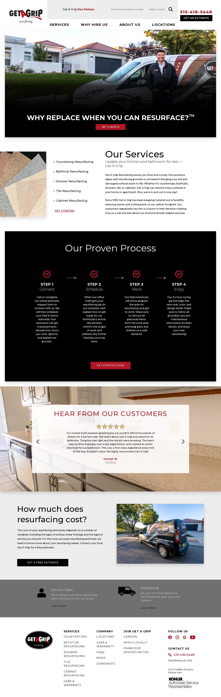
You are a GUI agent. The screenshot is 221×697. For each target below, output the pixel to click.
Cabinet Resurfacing (71, 200)
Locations (163, 24)
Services (59, 24)
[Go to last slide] (38, 441)
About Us (129, 24)
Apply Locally (135, 642)
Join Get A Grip (137, 631)
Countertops (75, 636)
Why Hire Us (94, 24)
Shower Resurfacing (71, 181)
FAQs (101, 652)
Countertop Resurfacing (74, 162)
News (101, 657)
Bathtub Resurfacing (72, 171)
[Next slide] (182, 441)
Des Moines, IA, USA (180, 660)
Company (105, 631)
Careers (130, 636)
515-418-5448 (196, 12)
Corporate (106, 663)
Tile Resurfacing (68, 191)
